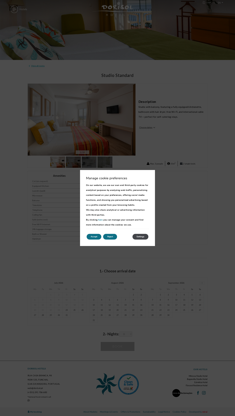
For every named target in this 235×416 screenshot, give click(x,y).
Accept (94, 236)
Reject (112, 236)
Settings (140, 236)
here (100, 219)
